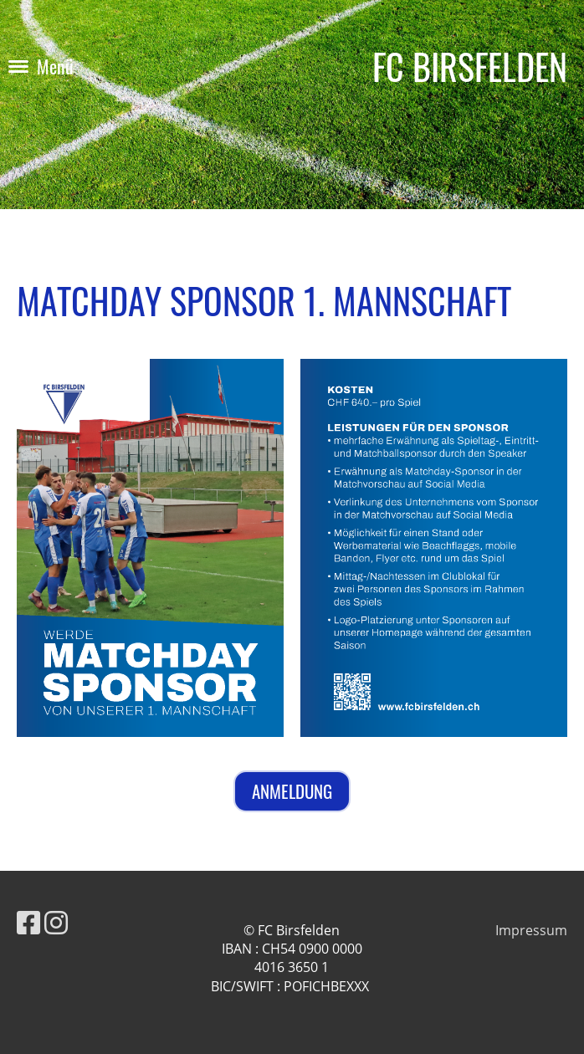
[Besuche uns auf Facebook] (28, 922)
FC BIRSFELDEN (469, 66)
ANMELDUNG (292, 791)
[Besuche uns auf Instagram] (56, 922)
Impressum (531, 930)
